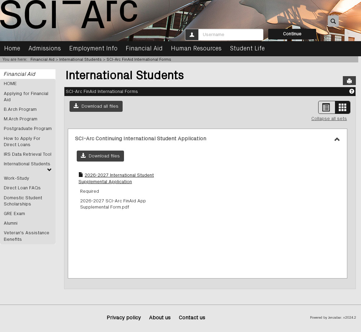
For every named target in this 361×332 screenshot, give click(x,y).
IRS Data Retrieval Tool (27, 154)
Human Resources (196, 49)
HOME (10, 83)
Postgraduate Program (28, 128)
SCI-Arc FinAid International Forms (139, 59)
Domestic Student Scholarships (23, 200)
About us (160, 317)
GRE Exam (14, 213)
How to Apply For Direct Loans (22, 141)
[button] (96, 106)
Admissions (44, 49)
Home (12, 49)
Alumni (10, 223)
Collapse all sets (329, 118)
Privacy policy (124, 317)
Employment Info (93, 49)
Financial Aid (144, 49)
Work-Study (16, 178)
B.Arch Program (20, 109)
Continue (292, 34)
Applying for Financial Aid (26, 96)
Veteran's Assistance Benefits (26, 235)
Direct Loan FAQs (22, 188)
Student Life (247, 49)
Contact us (192, 317)
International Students (80, 59)
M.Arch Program (20, 119)
